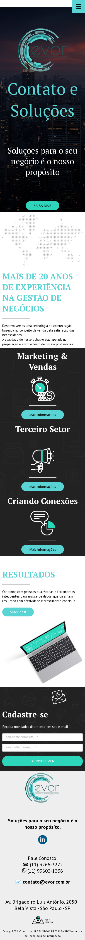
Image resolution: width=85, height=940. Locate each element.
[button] (42, 205)
